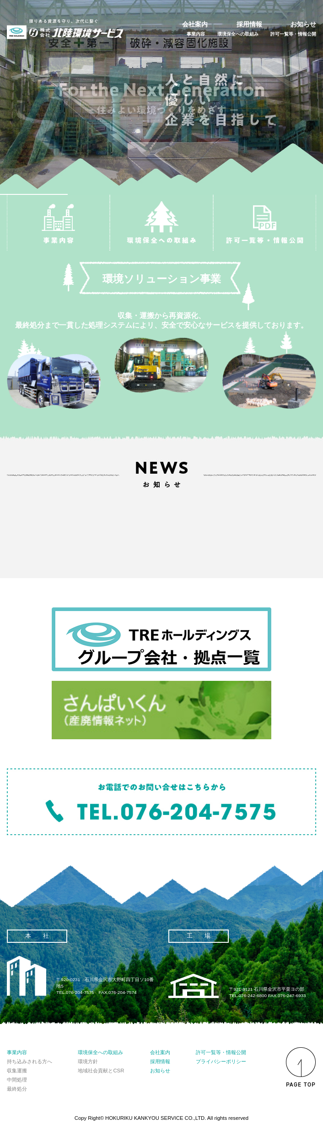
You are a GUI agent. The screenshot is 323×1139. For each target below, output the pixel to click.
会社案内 (195, 24)
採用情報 (249, 24)
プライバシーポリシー (221, 1061)
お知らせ (303, 24)
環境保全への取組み (237, 34)
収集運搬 (17, 1070)
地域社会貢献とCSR (101, 1070)
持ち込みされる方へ (29, 1061)
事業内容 (196, 34)
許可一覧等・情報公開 (293, 34)
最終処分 (17, 1089)
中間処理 (17, 1079)
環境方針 (88, 1061)
